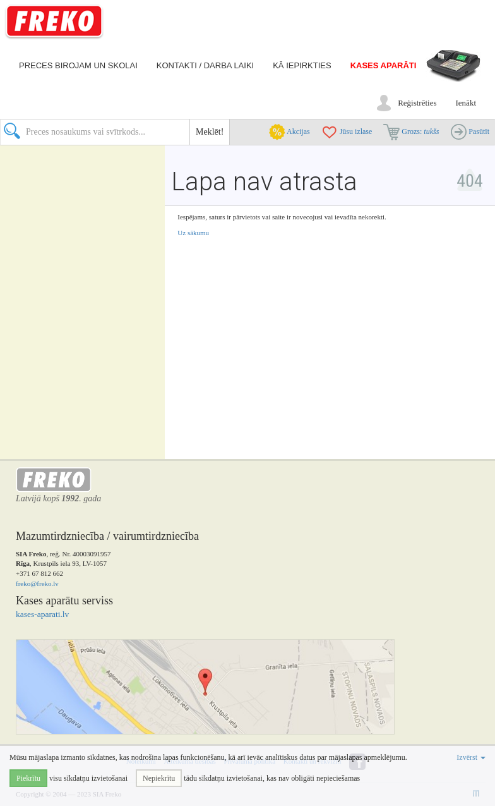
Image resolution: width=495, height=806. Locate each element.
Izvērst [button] (471, 757)
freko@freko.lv (37, 583)
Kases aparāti (383, 65)
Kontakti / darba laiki (205, 65)
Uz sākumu (193, 232)
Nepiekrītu (159, 778)
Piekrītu (28, 778)
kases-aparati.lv (42, 614)
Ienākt (466, 102)
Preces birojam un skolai (78, 65)
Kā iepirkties (302, 65)
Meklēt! (210, 132)
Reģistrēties (417, 102)
